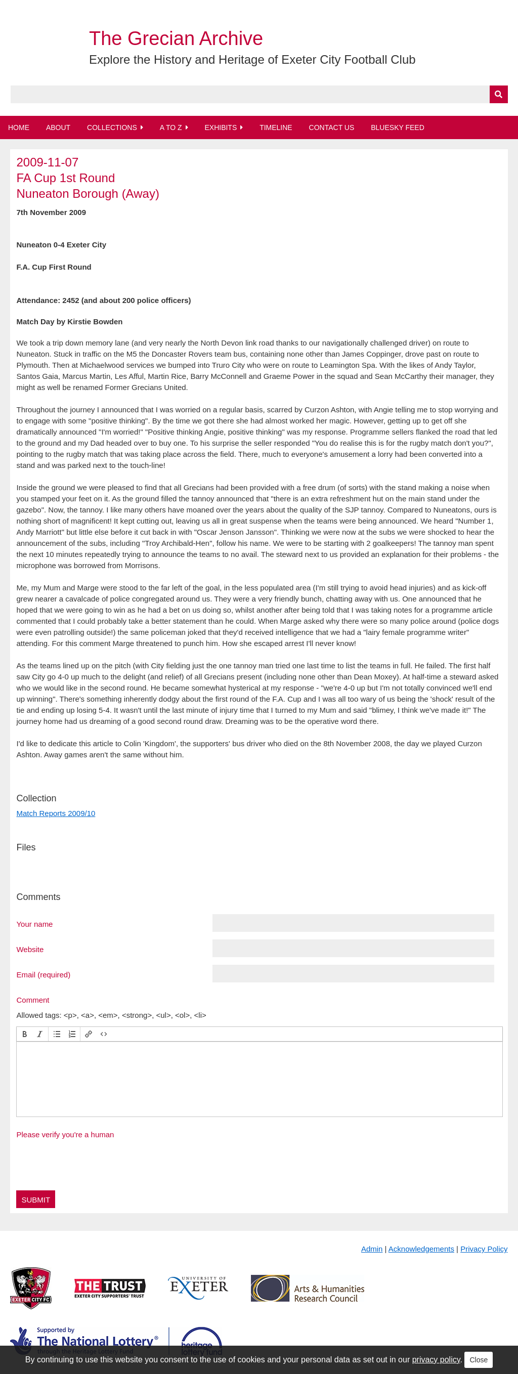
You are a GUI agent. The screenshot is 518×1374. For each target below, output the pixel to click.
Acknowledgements (421, 1248)
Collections (112, 127)
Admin (372, 1248)
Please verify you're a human (65, 1134)
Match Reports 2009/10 (55, 813)
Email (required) (43, 974)
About (58, 127)
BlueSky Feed (397, 127)
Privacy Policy (483, 1248)
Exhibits (220, 127)
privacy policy (436, 1359)
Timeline (276, 127)
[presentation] (24, 1034)
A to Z (171, 127)
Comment (32, 1000)
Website (30, 949)
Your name (34, 924)
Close (478, 1360)
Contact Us (332, 127)
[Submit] (499, 94)
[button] (25, 1034)
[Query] (259, 94)
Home (18, 127)
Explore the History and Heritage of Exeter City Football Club (252, 59)
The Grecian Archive (176, 38)
